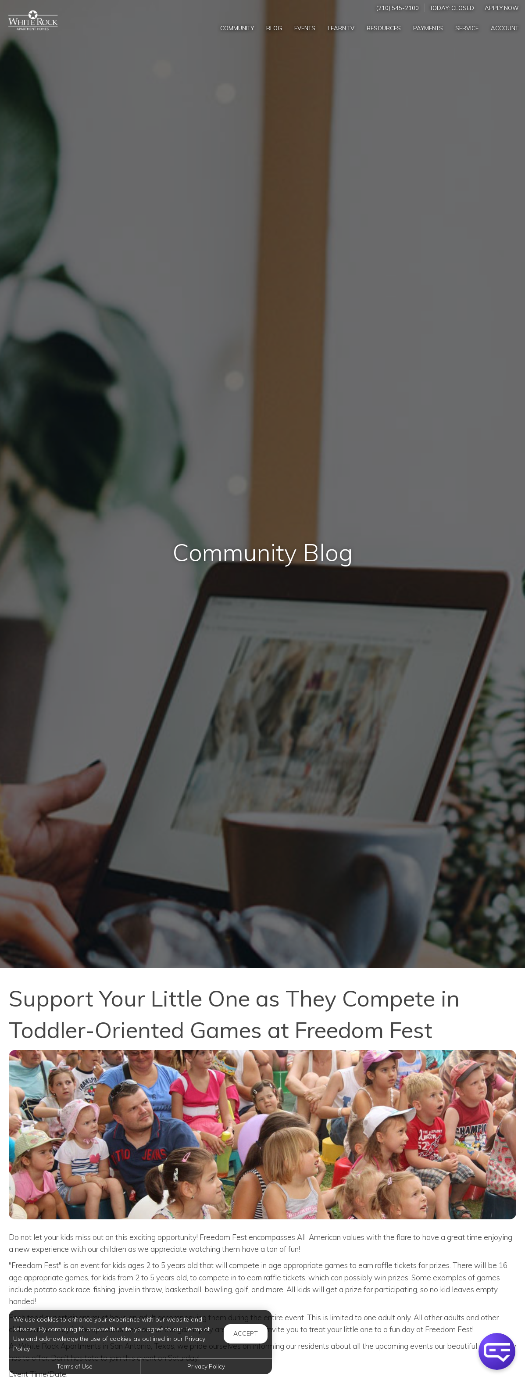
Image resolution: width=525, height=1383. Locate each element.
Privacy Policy (206, 1366)
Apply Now (502, 7)
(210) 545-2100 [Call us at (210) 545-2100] (397, 7)
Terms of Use (75, 1366)
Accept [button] (245, 1333)
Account (504, 28)
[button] (497, 1351)
